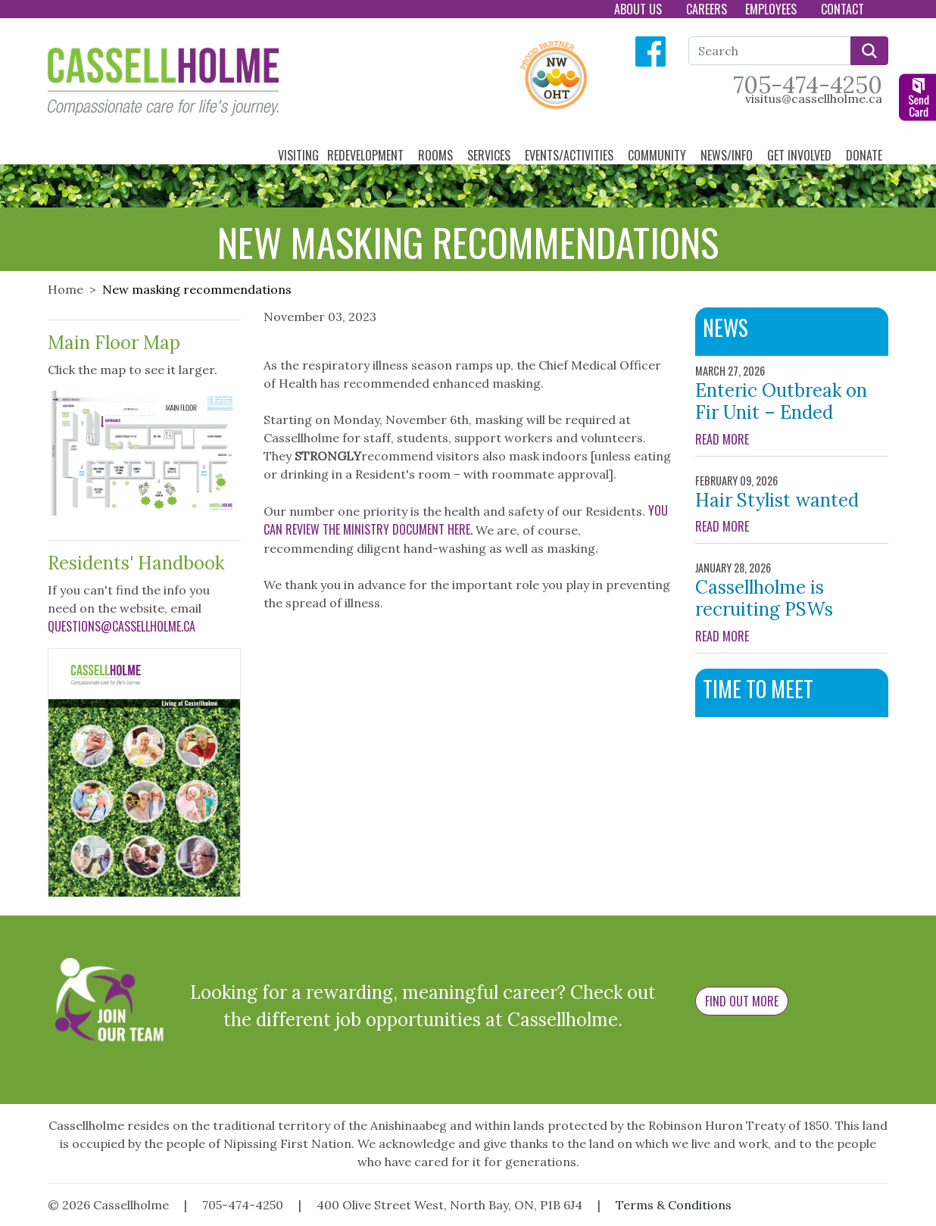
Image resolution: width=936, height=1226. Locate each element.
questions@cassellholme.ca (121, 626)
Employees (772, 9)
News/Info (728, 155)
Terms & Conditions (674, 1204)
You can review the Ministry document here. (466, 519)
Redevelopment (367, 155)
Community (658, 155)
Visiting (298, 155)
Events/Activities (570, 155)
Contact (844, 9)
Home (65, 289)
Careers (706, 9)
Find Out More (741, 1001)
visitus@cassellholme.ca (813, 98)
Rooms (437, 155)
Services (490, 155)
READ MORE (791, 439)
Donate (865, 155)
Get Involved (801, 155)
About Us (639, 9)
